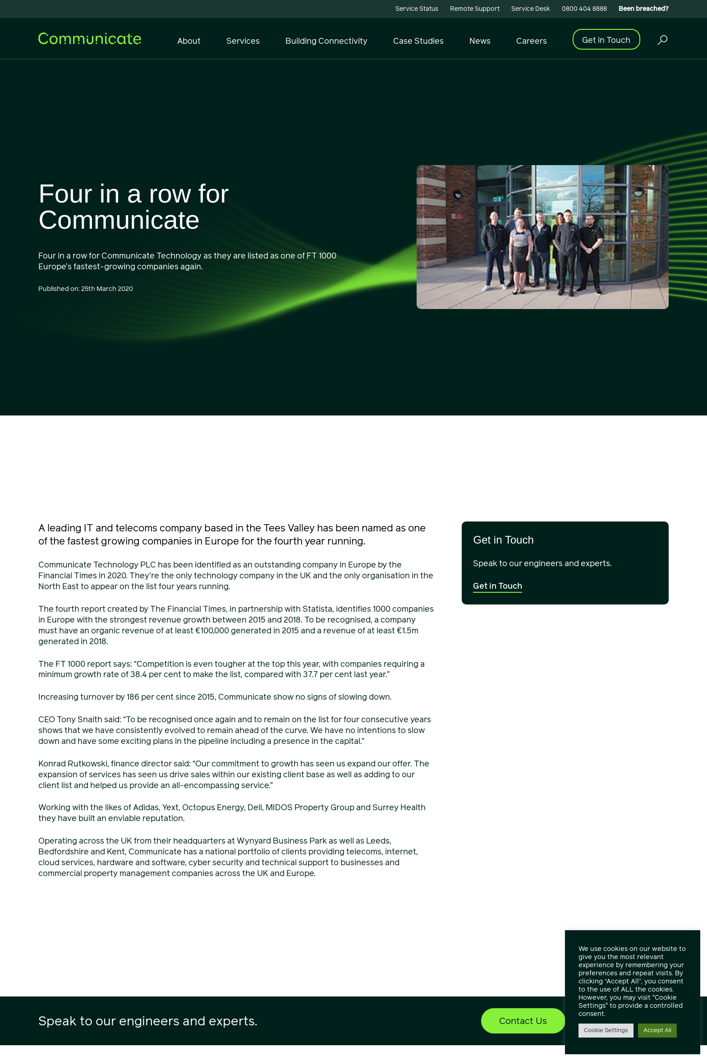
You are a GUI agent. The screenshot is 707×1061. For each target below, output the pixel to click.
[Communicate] (89, 37)
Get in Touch (606, 40)
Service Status (416, 9)
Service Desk (530, 9)
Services (243, 40)
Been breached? (644, 9)
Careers (531, 40)
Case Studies (418, 40)
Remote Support (475, 9)
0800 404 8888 (584, 9)
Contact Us (523, 1021)
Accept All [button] (657, 1030)
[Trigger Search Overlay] (662, 40)
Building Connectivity (326, 40)
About (189, 40)
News (480, 40)
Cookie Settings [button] (606, 1030)
